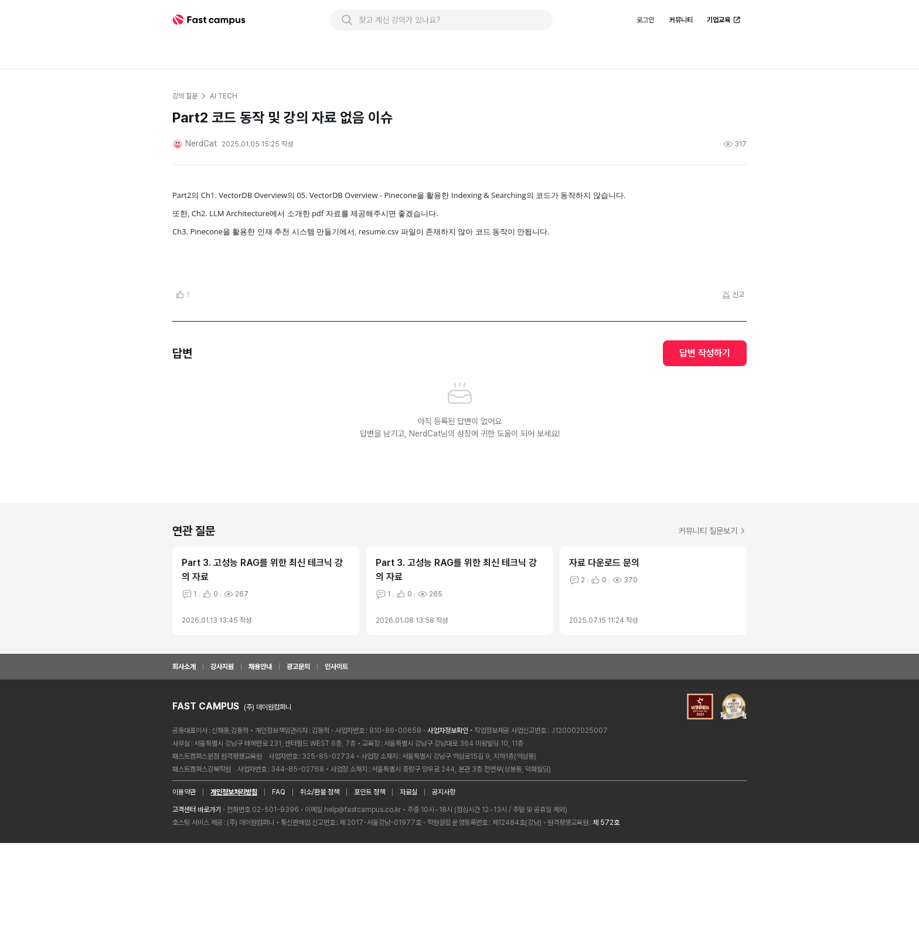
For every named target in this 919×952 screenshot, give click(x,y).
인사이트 (336, 749)
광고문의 (298, 749)
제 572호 (606, 905)
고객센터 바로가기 (196, 892)
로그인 (645, 20)
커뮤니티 (681, 20)
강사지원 (222, 749)
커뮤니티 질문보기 (713, 613)
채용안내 (260, 749)
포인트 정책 (369, 875)
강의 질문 (184, 96)
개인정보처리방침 (233, 875)
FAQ (278, 875)
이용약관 (184, 875)
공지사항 (443, 875)
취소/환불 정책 (319, 875)
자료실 (408, 875)
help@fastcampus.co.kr (362, 892)
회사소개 (184, 749)
